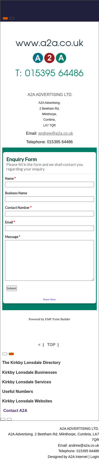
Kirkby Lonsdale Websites (27, 401)
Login (94, 457)
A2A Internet (77, 457)
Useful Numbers (17, 391)
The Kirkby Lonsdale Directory (31, 362)
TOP (51, 345)
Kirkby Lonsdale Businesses (29, 372)
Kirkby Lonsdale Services (26, 382)
